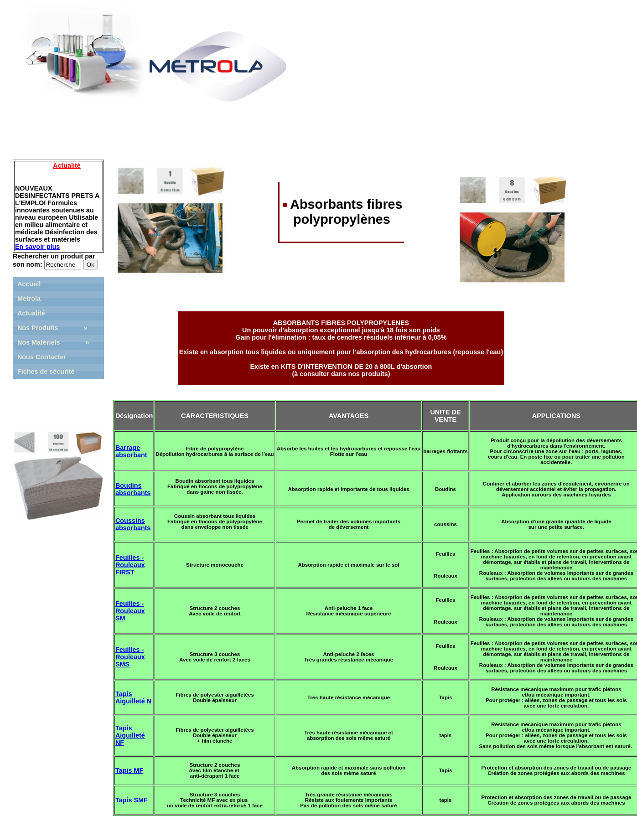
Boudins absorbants (133, 489)
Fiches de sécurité (46, 371)
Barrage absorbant (131, 451)
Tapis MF (129, 770)
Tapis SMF (131, 800)
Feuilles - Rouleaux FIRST (130, 565)
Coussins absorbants (133, 524)
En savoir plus (37, 246)
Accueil (29, 284)
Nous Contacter (41, 357)
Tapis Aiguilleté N (133, 697)
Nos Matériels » (53, 342)
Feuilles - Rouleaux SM (130, 611)
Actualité (31, 313)
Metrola (29, 298)
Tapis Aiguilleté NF (130, 735)
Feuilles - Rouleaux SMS (130, 657)
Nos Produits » (52, 327)
